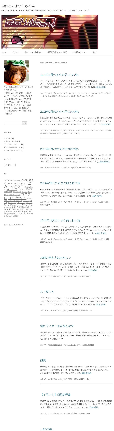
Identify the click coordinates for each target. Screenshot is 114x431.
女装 (14, 207)
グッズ (17, 195)
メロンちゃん (21, 203)
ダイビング (18, 201)
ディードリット (78, 130)
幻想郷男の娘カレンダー (17, 208)
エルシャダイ (17, 192)
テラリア (78, 239)
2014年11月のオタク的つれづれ (60, 220)
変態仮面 (8, 207)
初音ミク (96, 202)
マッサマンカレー (91, 130)
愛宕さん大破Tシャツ (21, 209)
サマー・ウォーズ (9, 201)
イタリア (12, 189)
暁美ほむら (9, 211)
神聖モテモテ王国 (13, 213)
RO (30, 180)
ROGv (7, 183)
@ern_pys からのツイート (13, 224)
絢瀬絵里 (72, 96)
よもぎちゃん (22, 184)
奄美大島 (46, 96)
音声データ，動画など (33, 52)
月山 (60, 96)
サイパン (29, 198)
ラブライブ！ (103, 93)
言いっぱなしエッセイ (12, 150)
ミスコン (85, 239)
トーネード (26, 201)
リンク (95, 52)
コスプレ (94, 93)
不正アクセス (16, 205)
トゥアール (88, 202)
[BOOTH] (7, 90)
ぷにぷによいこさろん (18, 6)
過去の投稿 (46, 429)
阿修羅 (16, 216)
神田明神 (53, 133)
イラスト (15, 52)
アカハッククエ (17, 184)
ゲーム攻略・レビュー (12, 144)
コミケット (79, 202)
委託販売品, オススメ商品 (57, 52)
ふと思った (47, 291)
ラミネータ (72, 345)
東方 (15, 212)
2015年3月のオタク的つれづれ (59, 74)
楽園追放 (46, 133)
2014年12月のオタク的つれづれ (60, 183)
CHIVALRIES (9, 180)
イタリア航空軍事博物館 (18, 190)
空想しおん (26, 213)
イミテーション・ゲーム (81, 93)
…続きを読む (100, 87)
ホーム (4, 52)
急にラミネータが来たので (57, 326)
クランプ (11, 195)
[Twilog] (13, 90)
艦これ (59, 133)
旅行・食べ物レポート (12, 147)
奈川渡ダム (54, 96)
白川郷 (65, 96)
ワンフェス (103, 130)
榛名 (19, 212)
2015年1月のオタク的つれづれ (59, 149)
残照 (43, 360)
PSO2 (70, 93)
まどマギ (13, 183)
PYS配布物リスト (80, 52)
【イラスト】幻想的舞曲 (55, 394)
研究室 (70, 276)
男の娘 (25, 211)
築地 (101, 202)
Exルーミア (17, 180)
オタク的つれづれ (55, 93)
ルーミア (71, 310)
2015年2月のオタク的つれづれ (59, 111)
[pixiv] (31, 87)
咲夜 (69, 413)
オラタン (24, 192)
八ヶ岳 (91, 239)
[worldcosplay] (23, 87)
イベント (7, 138)
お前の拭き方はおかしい (55, 257)
